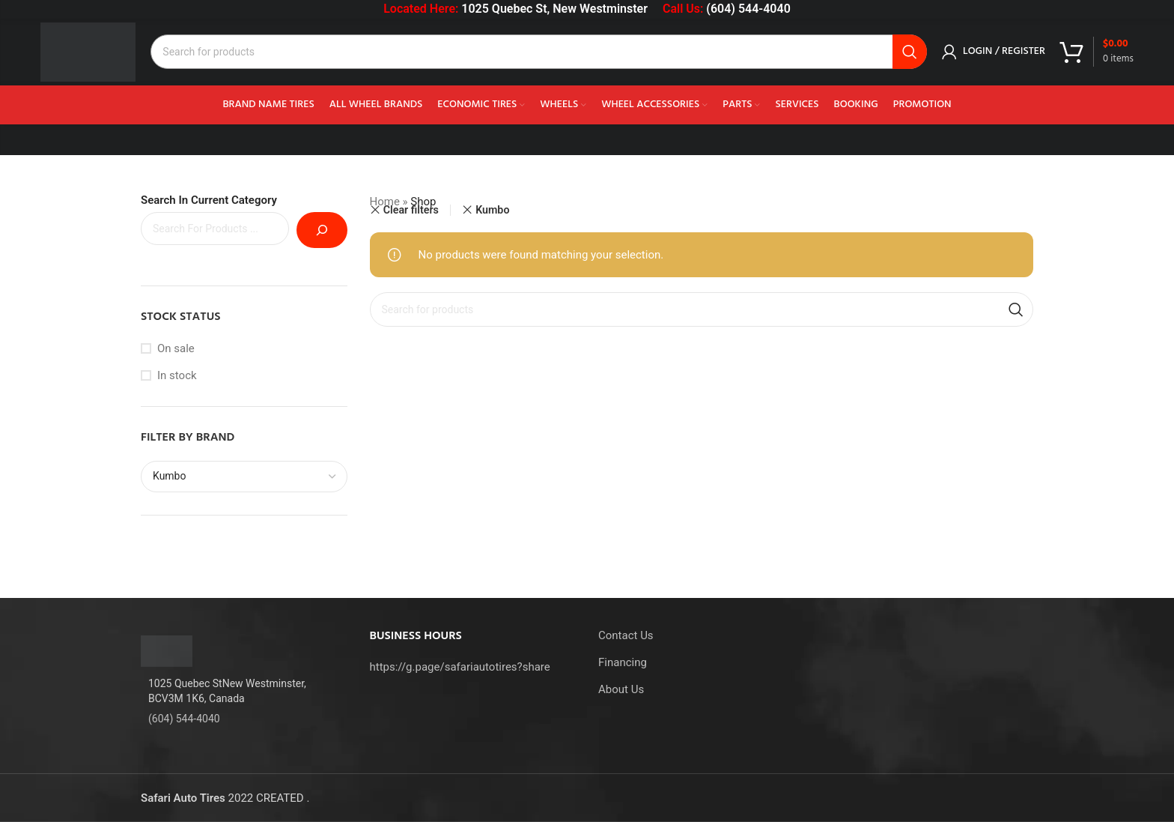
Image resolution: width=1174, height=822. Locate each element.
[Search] (539, 52)
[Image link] (166, 650)
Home (385, 201)
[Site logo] (88, 51)
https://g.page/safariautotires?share (460, 667)
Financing (622, 662)
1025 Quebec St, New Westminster (554, 8)
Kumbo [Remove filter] (492, 210)
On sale (176, 348)
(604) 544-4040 (748, 8)
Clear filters (411, 210)
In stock (177, 375)
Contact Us (626, 635)
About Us (621, 689)
